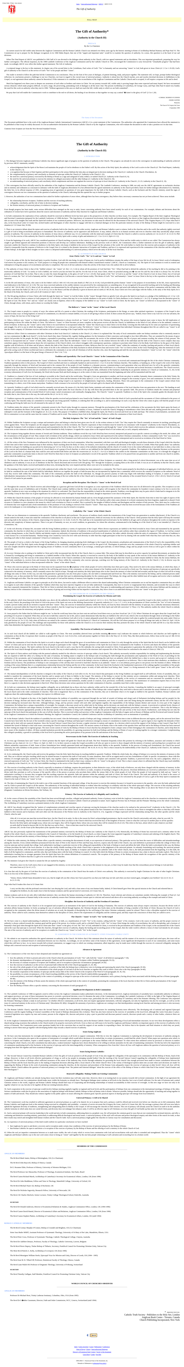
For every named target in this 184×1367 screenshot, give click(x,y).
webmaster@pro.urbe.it (99, 1363)
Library (88, 1349)
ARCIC (101, 4)
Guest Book (86, 1354)
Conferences (106, 1347)
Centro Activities (83, 1347)
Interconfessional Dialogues (89, 4)
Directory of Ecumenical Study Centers (84, 1352)
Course (91, 1347)
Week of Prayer (80, 1349)
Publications (97, 1347)
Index (78, 4)
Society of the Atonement (103, 1352)
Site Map (98, 1354)
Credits (93, 1354)
